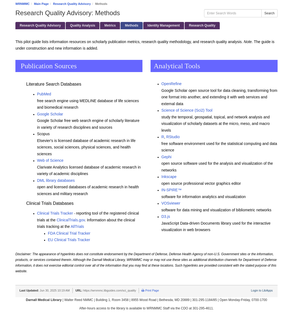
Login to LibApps (262, 290)
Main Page (41, 3)
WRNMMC (22, 3)
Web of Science (50, 160)
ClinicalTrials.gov (70, 220)
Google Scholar (50, 114)
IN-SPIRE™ (171, 190)
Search (269, 13)
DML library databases (56, 180)
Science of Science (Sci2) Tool (186, 110)
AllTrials (78, 226)
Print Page (150, 290)
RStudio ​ (173, 137)
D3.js (165, 216)
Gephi (166, 157)
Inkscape (169, 176)
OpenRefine (171, 84)
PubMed (44, 94)
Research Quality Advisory (72, 3)
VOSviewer (170, 203)
